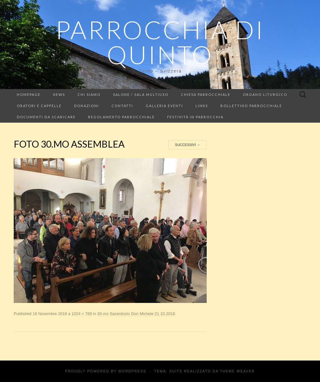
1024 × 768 (82, 313)
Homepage (28, 94)
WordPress (132, 371)
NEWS (59, 94)
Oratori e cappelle (39, 106)
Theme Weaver (237, 371)
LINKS (201, 106)
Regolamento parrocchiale (121, 117)
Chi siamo (89, 94)
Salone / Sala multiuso (140, 94)
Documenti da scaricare (46, 117)
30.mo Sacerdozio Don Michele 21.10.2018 (136, 313)
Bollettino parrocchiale (251, 106)
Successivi (187, 145)
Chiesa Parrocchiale (205, 94)
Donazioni (86, 106)
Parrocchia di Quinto (160, 42)
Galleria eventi (164, 106)
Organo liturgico (265, 94)
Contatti (122, 106)
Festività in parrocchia (195, 117)
